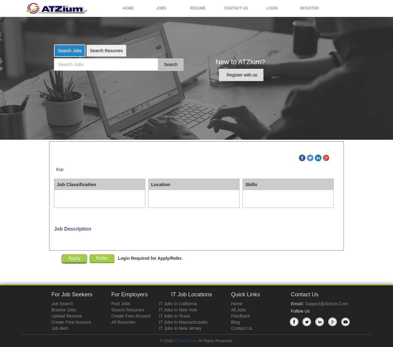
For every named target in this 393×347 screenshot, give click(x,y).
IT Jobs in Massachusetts (183, 322)
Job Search (62, 303)
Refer (102, 258)
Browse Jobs (64, 309)
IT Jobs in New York (178, 309)
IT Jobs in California (178, 303)
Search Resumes (106, 50)
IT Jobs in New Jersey (180, 328)
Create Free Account (71, 322)
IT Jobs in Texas (174, 316)
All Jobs (238, 309)
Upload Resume (67, 316)
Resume (198, 8)
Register (309, 8)
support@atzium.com (326, 303)
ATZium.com (184, 341)
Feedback (240, 316)
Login (272, 8)
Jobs (161, 8)
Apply (74, 258)
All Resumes (123, 322)
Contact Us (236, 8)
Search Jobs (70, 50)
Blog (235, 322)
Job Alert (60, 328)
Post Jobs (120, 303)
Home (128, 8)
